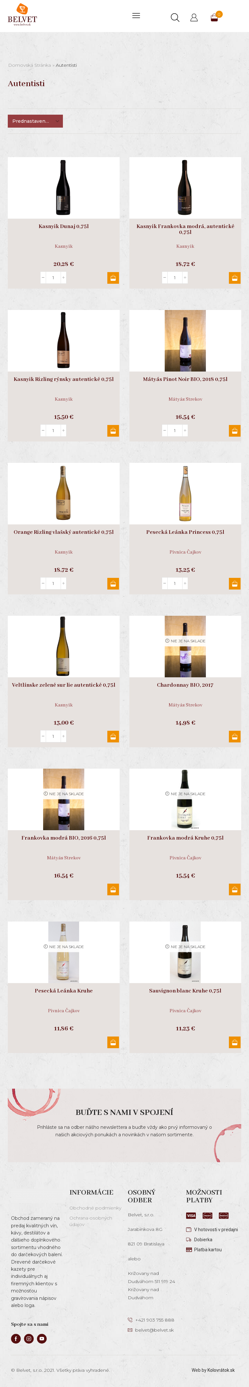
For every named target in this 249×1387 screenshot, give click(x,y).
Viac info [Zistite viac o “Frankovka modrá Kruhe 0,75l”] (235, 889)
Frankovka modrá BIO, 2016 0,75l (63, 838)
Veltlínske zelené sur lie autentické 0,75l (63, 685)
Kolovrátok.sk (221, 1370)
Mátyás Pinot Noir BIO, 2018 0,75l (185, 380)
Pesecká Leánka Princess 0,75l (185, 532)
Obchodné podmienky (95, 1208)
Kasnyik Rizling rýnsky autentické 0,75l (64, 380)
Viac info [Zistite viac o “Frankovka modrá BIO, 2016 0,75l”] (113, 889)
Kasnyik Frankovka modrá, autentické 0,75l (185, 229)
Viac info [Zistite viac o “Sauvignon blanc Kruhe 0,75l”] (235, 1042)
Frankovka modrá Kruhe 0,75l (185, 838)
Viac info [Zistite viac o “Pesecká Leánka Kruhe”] (113, 1042)
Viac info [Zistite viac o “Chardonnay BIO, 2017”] (235, 736)
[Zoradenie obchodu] (35, 121)
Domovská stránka (29, 65)
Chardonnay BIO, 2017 (185, 685)
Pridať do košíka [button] (113, 278)
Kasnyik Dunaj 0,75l (64, 227)
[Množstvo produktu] (53, 277)
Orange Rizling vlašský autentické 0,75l (64, 532)
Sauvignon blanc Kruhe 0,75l (185, 991)
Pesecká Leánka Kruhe (64, 991)
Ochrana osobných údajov (90, 1221)
